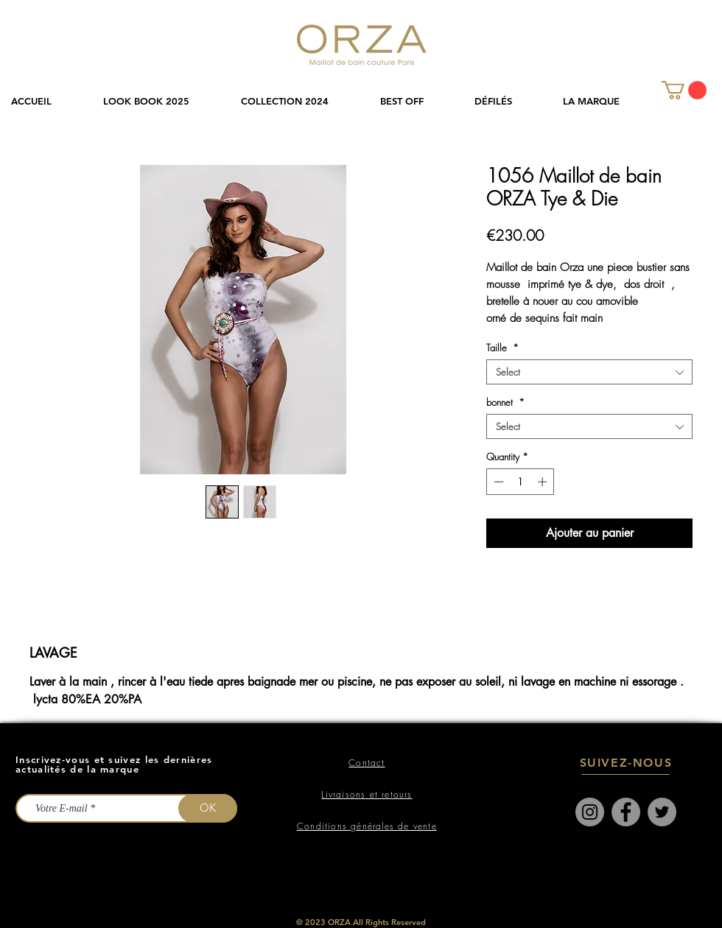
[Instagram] (589, 812)
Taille (502, 348)
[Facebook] (625, 812)
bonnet (505, 402)
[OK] (207, 808)
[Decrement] (497, 481)
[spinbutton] (520, 481)
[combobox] (589, 371)
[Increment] (544, 481)
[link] (684, 90)
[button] (299, 101)
